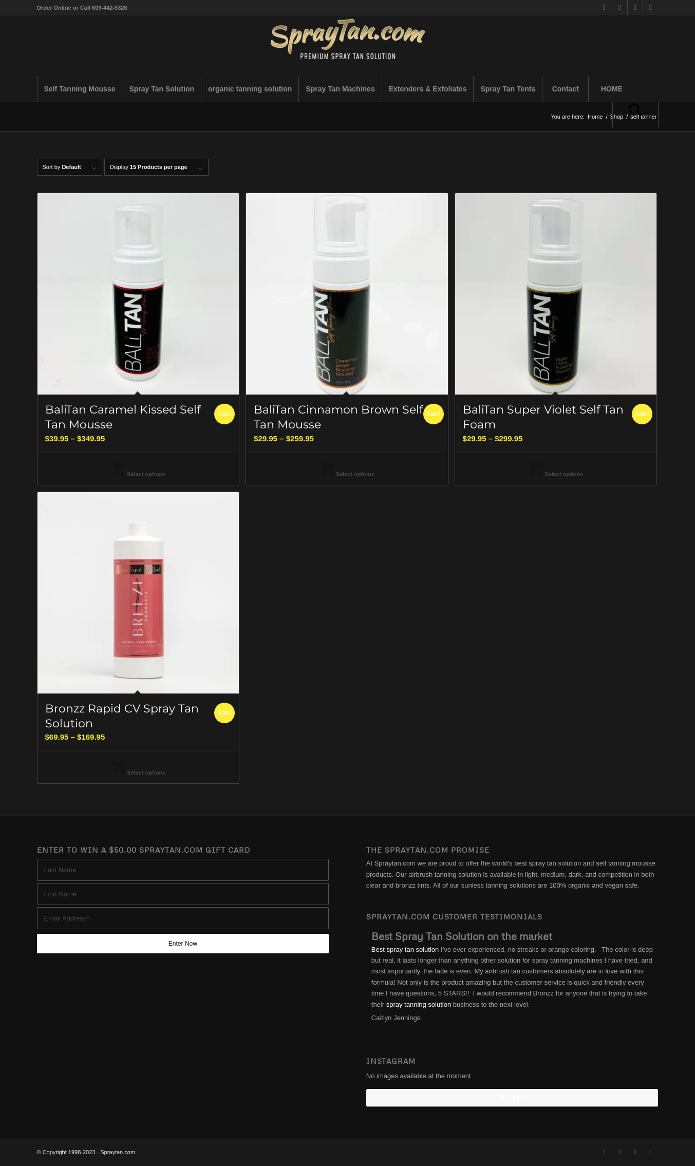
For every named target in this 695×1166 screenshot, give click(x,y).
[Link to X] (604, 7)
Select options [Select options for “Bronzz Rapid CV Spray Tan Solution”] (137, 772)
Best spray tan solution (405, 949)
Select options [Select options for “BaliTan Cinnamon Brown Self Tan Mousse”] (347, 474)
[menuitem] (79, 89)
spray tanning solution (418, 1004)
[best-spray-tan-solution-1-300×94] (348, 45)
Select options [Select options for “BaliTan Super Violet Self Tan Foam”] (555, 474)
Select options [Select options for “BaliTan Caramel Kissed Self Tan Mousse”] (137, 474)
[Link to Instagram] (635, 7)
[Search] (635, 114)
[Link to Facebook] (619, 7)
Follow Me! (512, 1097)
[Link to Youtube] (651, 7)
